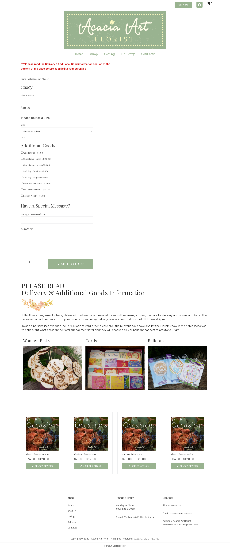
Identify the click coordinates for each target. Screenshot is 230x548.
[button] (183, 5)
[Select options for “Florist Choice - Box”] (139, 466)
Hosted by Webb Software (138, 538)
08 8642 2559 (178, 505)
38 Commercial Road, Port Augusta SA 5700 (186, 524)
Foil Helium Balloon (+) (35, 190)
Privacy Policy (161, 538)
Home (79, 54)
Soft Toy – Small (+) (34, 171)
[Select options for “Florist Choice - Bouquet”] (42, 466)
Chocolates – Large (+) (35, 165)
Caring (109, 54)
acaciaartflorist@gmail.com (184, 513)
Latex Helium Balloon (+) (35, 183)
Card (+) (27, 229)
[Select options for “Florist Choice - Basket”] (187, 466)
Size (23, 125)
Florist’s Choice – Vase (85, 454)
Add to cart (72, 264)
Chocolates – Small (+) (36, 159)
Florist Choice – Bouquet (38, 454)
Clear (23, 138)
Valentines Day (34, 79)
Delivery (128, 54)
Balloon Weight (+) (33, 196)
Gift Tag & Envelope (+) (33, 214)
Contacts (148, 54)
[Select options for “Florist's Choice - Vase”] (91, 466)
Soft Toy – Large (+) (34, 177)
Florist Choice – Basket (182, 454)
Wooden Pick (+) (32, 153)
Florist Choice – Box (132, 454)
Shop (94, 54)
